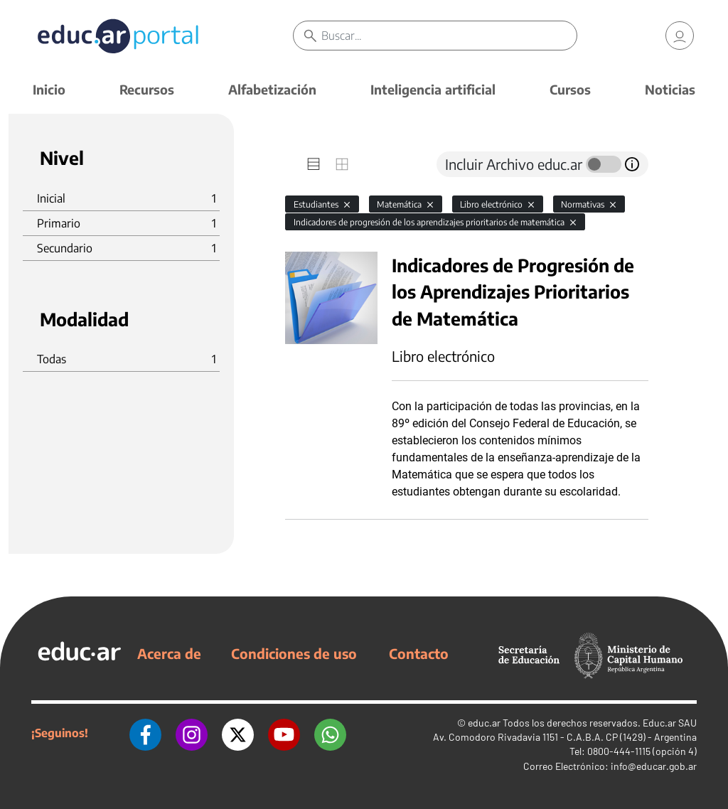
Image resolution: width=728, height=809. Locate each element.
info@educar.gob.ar (654, 766)
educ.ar (484, 723)
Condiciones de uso (294, 653)
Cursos (570, 89)
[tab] (313, 164)
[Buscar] (448, 35)
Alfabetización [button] (272, 89)
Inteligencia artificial (433, 89)
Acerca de (169, 653)
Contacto (419, 653)
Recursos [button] (146, 89)
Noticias (670, 89)
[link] (679, 35)
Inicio (49, 89)
